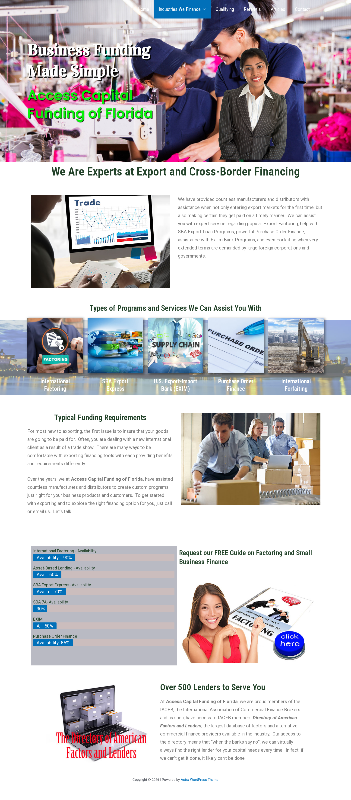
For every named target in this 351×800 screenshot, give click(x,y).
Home (143, 9)
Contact (302, 9)
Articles (278, 9)
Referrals (252, 9)
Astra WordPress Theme (199, 780)
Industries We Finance (182, 9)
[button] (203, 9)
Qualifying (225, 9)
